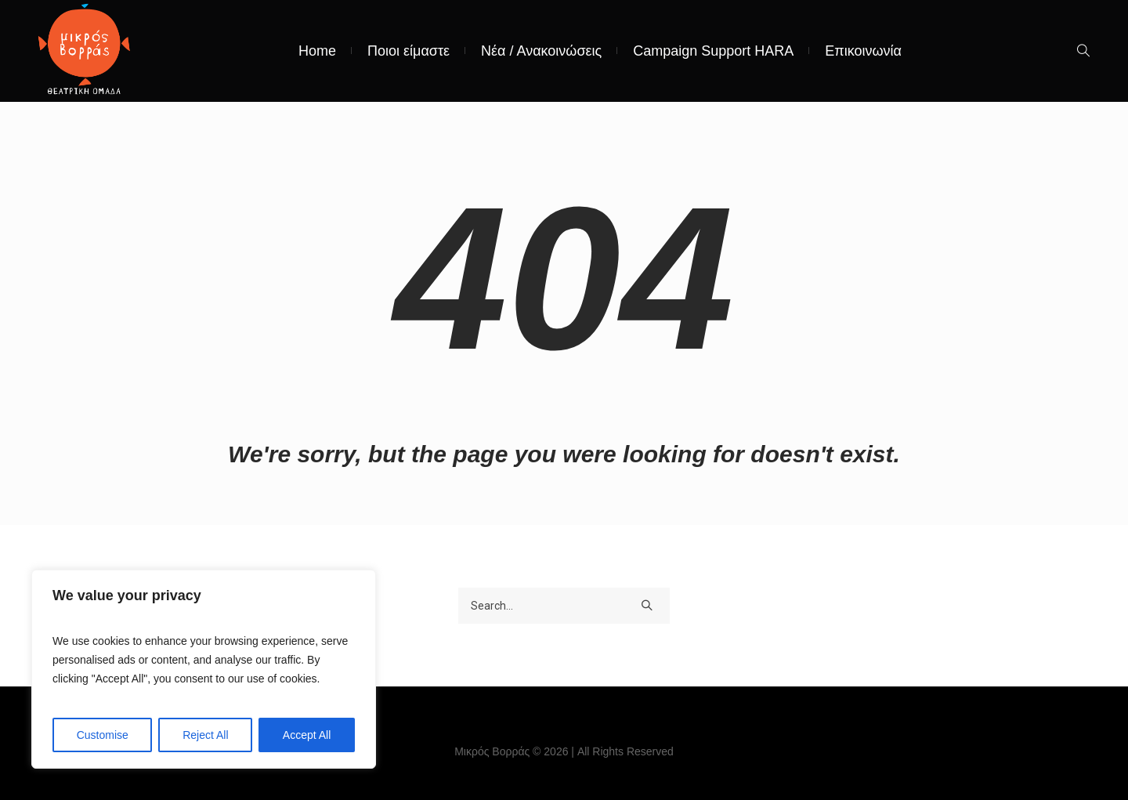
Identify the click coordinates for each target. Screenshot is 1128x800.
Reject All (205, 735)
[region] (203, 669)
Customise (102, 735)
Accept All (307, 735)
